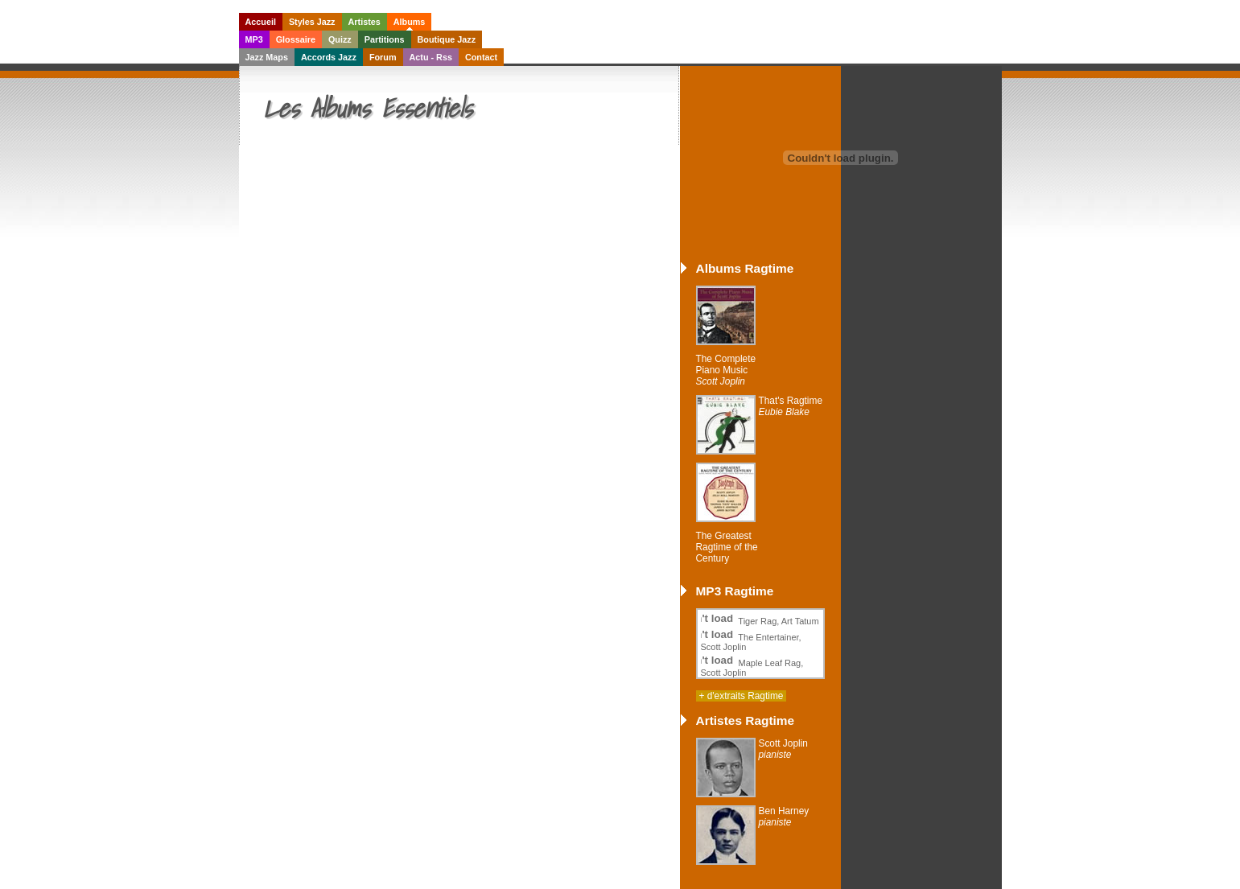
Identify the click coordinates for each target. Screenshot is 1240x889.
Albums (409, 22)
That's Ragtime (790, 406)
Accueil (260, 22)
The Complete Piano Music (726, 370)
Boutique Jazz (447, 39)
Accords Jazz (328, 57)
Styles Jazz (312, 22)
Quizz (340, 39)
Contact (481, 57)
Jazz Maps (266, 57)
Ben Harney (784, 816)
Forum (383, 57)
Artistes (364, 22)
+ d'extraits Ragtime (741, 696)
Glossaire (295, 39)
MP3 (254, 39)
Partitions (385, 39)
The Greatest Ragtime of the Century (727, 547)
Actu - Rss (431, 57)
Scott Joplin (783, 749)
